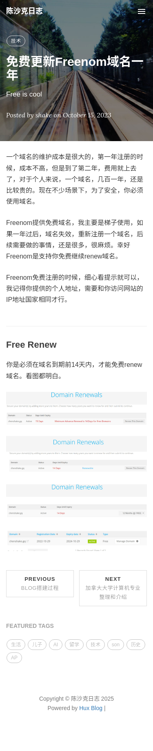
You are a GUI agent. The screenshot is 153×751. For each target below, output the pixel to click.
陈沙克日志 (24, 11)
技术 (16, 41)
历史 (136, 645)
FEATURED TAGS (30, 626)
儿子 (37, 645)
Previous (40, 583)
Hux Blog (90, 708)
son (116, 645)
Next (113, 588)
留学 (74, 645)
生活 (16, 645)
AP (14, 658)
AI (55, 645)
